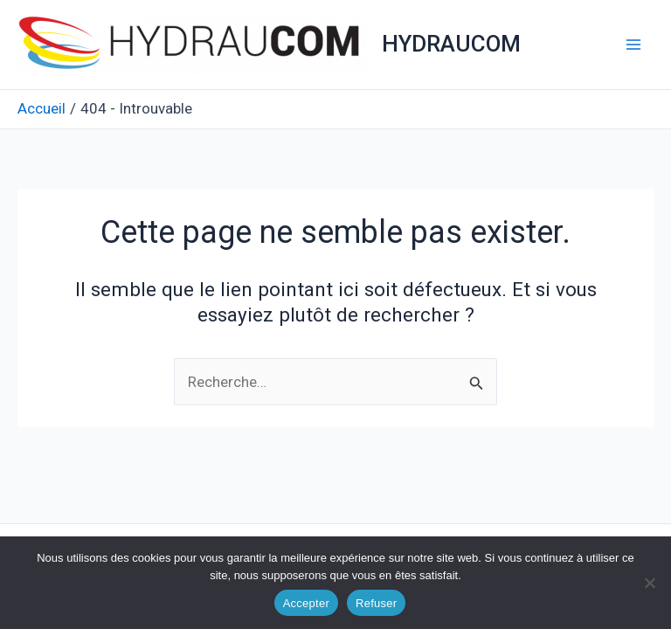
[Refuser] (649, 582)
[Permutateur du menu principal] (634, 44)
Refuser (376, 603)
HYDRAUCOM (451, 44)
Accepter (306, 603)
